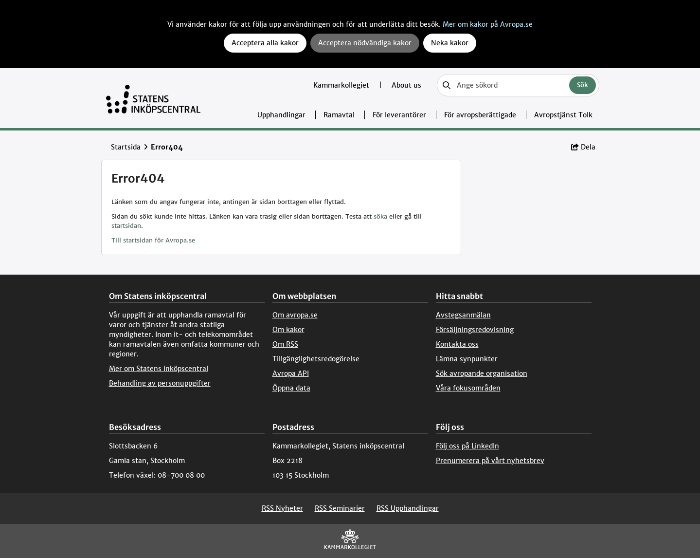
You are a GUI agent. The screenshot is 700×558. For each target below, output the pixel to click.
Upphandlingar (281, 115)
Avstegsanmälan (463, 315)
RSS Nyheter (282, 508)
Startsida (126, 147)
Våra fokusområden (468, 388)
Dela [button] (583, 147)
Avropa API (290, 373)
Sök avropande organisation (481, 373)
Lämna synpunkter (467, 358)
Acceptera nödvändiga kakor (365, 42)
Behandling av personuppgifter (160, 383)
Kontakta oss (457, 344)
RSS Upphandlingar (408, 508)
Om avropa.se (295, 315)
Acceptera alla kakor (265, 42)
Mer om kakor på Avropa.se (488, 24)
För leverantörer (399, 115)
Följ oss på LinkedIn (467, 446)
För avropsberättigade (480, 115)
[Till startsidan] (153, 98)
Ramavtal (339, 115)
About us (406, 85)
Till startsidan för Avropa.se (153, 240)
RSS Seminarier (340, 508)
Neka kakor (449, 42)
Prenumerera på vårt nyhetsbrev (490, 460)
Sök (582, 85)
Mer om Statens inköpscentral (158, 368)
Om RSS (285, 344)
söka (380, 216)
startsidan (126, 226)
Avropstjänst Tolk (563, 115)
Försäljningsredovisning (475, 329)
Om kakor (288, 329)
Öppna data (291, 388)
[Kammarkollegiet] (350, 541)
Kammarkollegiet (342, 85)
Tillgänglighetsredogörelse (315, 358)
